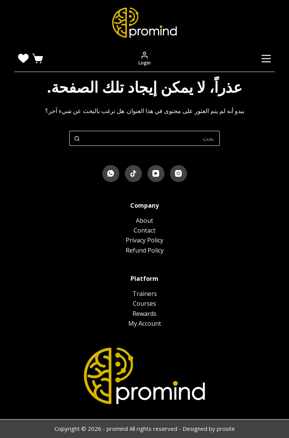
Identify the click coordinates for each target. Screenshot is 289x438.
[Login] (144, 58)
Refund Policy (145, 250)
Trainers (144, 293)
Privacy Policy (144, 240)
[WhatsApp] (110, 173)
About (144, 220)
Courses (144, 303)
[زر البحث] (76, 138)
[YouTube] (156, 173)
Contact (144, 230)
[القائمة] (266, 58)
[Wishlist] (23, 58)
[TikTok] (133, 173)
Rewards (144, 313)
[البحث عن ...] (152, 138)
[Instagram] (178, 173)
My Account (144, 323)
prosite (225, 428)
